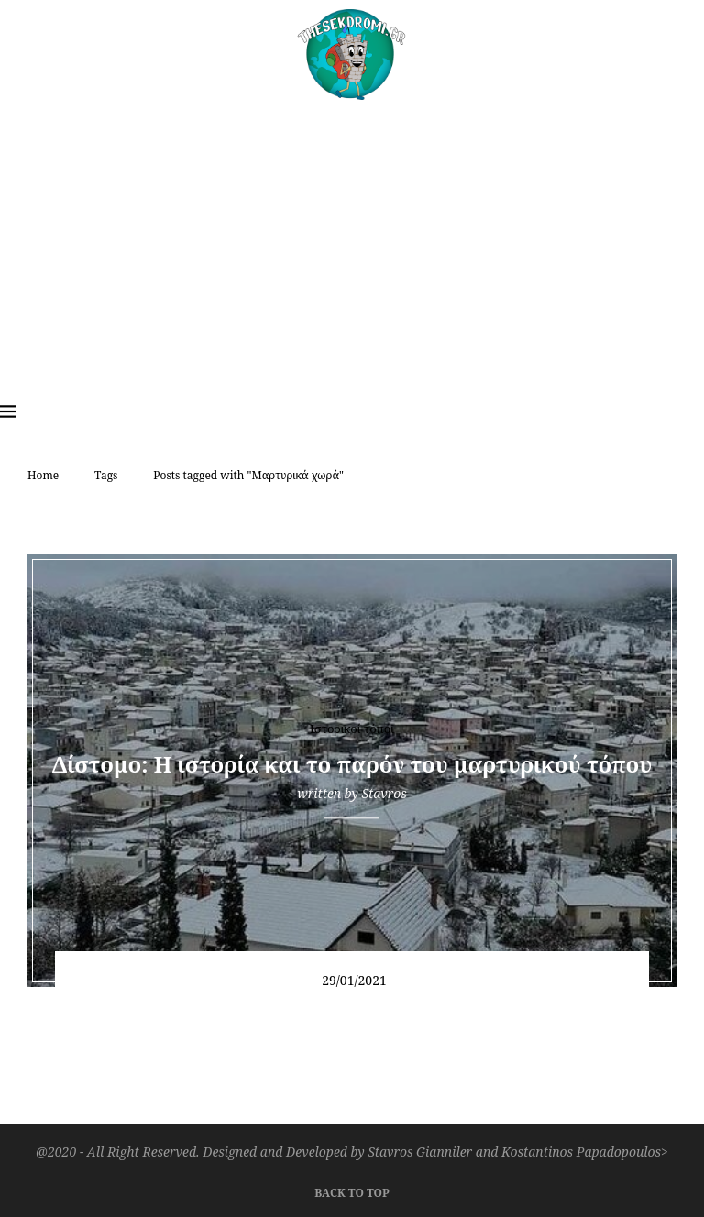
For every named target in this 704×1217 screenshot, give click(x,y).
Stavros (383, 793)
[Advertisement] (352, 237)
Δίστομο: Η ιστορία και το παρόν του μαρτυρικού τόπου (352, 764)
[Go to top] (351, 1190)
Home (43, 475)
